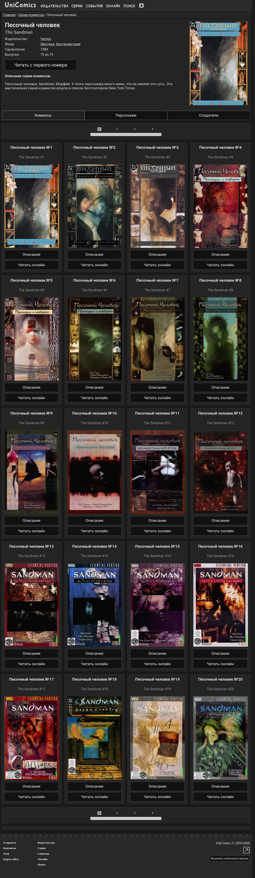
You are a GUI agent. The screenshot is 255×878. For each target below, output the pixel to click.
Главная (9, 15)
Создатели (208, 115)
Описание (32, 254)
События (94, 6)
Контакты (9, 848)
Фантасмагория (68, 44)
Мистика (47, 44)
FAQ (6, 853)
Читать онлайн (31, 265)
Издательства (54, 6)
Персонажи (125, 115)
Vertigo (46, 39)
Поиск (129, 6)
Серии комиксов (31, 15)
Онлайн (113, 6)
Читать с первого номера (40, 65)
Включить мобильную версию (230, 858)
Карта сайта (11, 859)
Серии (77, 6)
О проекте (9, 842)
